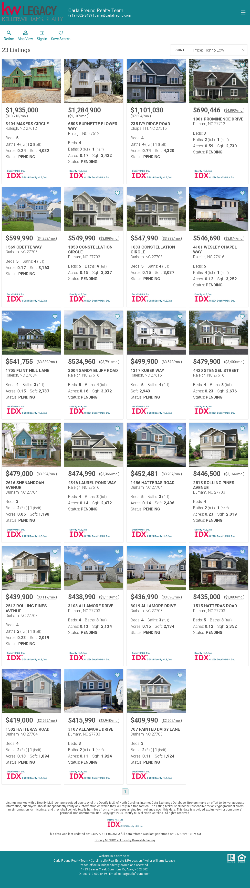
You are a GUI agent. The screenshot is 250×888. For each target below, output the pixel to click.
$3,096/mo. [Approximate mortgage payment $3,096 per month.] (172, 597)
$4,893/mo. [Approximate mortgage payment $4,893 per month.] (234, 110)
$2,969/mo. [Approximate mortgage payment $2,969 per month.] (47, 721)
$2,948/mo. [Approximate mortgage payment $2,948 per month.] (109, 721)
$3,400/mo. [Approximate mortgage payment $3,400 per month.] (234, 362)
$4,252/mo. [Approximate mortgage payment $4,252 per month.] (47, 238)
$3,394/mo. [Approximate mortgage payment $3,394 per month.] (47, 474)
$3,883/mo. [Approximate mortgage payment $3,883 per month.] (172, 238)
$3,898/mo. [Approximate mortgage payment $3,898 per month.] (109, 238)
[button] (25, 37)
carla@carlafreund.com (134, 874)
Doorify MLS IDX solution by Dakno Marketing (125, 840)
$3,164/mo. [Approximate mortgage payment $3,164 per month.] (234, 474)
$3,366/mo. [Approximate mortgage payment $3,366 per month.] (109, 474)
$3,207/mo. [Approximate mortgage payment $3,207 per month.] (172, 474)
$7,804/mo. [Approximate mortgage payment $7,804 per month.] (141, 116)
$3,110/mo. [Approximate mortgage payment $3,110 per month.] (109, 597)
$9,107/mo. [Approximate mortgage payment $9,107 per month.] (78, 116)
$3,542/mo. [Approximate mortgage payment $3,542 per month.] (172, 362)
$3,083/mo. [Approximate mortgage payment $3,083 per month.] (234, 597)
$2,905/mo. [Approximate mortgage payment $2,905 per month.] (172, 721)
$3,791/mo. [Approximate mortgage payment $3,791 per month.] (109, 362)
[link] (8, 37)
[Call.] (80, 15)
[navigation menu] (243, 12)
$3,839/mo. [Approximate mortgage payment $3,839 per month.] (47, 362)
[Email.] (112, 15)
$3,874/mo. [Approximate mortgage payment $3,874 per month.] (234, 238)
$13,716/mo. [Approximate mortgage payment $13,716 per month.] (17, 116)
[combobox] (217, 50)
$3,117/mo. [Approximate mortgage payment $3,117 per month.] (47, 597)
